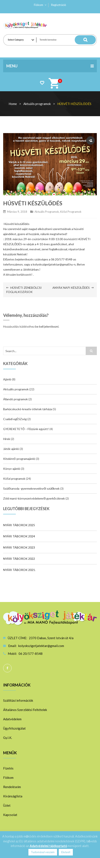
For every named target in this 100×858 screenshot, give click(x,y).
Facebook (7, 668)
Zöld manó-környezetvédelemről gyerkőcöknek (34, 498)
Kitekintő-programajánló (19, 458)
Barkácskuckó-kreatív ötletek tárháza (27, 409)
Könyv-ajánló (11, 468)
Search (87, 40)
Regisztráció (58, 5)
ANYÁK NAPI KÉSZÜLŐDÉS (71, 287)
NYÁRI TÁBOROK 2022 (19, 558)
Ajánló (7, 379)
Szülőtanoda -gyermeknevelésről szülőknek (31, 488)
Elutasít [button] (65, 852)
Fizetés (8, 768)
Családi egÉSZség (15, 419)
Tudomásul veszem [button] (43, 852)
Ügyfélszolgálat (14, 728)
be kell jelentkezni (47, 326)
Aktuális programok (37, 104)
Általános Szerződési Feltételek (25, 710)
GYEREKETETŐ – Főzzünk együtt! (26, 429)
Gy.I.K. (7, 738)
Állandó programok (15, 399)
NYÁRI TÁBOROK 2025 (19, 525)
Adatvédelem (12, 719)
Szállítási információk (18, 700)
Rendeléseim (12, 787)
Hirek (6, 439)
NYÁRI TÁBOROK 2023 (19, 547)
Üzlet (7, 805)
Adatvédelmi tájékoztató (48, 846)
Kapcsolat (10, 815)
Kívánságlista (12, 796)
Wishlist (42, 82)
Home (13, 104)
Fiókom (38, 5)
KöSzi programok (70, 211)
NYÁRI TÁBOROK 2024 (19, 536)
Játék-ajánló (11, 449)
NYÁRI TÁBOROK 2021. (19, 570)
